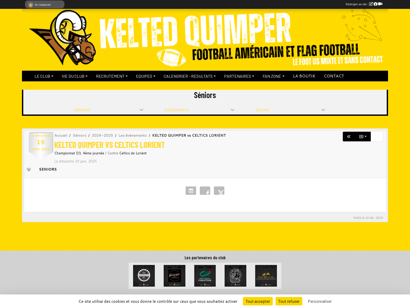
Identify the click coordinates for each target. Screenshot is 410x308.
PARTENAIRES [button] (237, 76)
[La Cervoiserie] (144, 275)
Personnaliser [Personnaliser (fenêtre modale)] (320, 301)
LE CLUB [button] (42, 76)
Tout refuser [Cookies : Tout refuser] (289, 301)
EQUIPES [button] (144, 76)
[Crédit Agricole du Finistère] (205, 275)
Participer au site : (364, 4)
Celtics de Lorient (133, 153)
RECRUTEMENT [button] (110, 76)
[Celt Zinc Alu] (266, 275)
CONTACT (334, 76)
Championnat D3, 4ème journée (79, 153)
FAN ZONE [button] (272, 76)
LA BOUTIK (304, 76)
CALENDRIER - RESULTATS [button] (188, 76)
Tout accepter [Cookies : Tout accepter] (258, 301)
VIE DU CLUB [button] (73, 76)
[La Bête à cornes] (235, 275)
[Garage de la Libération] (174, 275)
